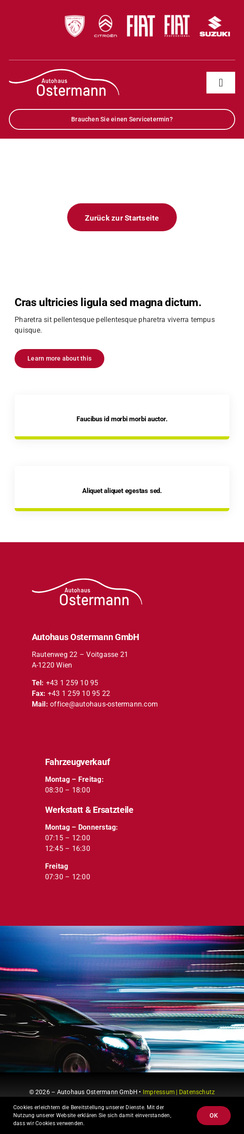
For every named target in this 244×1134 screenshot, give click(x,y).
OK (214, 1115)
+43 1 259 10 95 (72, 683)
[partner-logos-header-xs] (146, 8)
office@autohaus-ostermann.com (104, 704)
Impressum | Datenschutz (179, 1091)
